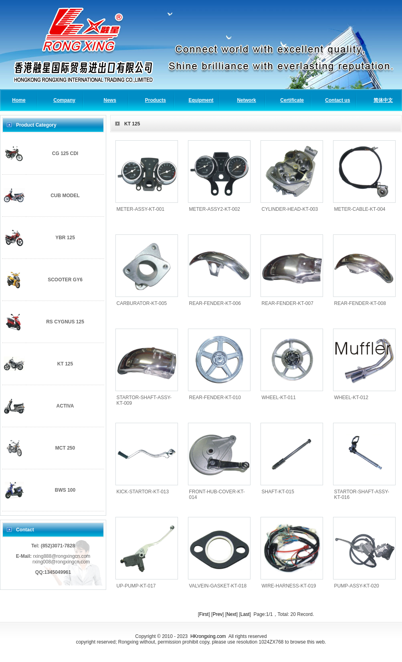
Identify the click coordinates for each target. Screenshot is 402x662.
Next (231, 614)
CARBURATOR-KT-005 (142, 303)
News (110, 100)
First (203, 614)
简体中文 (383, 100)
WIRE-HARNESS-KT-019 (289, 586)
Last (245, 614)
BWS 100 (65, 490)
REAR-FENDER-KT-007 (287, 303)
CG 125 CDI (65, 153)
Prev (217, 614)
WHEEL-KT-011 (279, 397)
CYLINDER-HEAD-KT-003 (290, 209)
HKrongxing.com (208, 636)
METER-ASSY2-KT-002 (214, 209)
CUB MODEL (65, 195)
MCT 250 (65, 448)
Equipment (200, 100)
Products (155, 100)
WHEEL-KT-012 (351, 397)
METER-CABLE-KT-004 (360, 209)
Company (64, 100)
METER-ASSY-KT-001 (141, 209)
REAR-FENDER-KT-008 (360, 303)
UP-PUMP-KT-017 (136, 586)
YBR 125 (65, 237)
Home (18, 100)
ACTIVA (65, 406)
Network (246, 100)
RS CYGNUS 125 (65, 322)
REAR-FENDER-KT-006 (215, 303)
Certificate (292, 100)
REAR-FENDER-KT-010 (215, 397)
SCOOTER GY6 (65, 280)
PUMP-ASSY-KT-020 (356, 586)
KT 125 (65, 364)
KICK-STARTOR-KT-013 (143, 491)
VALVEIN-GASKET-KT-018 (218, 586)
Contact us (337, 100)
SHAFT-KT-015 (278, 491)
